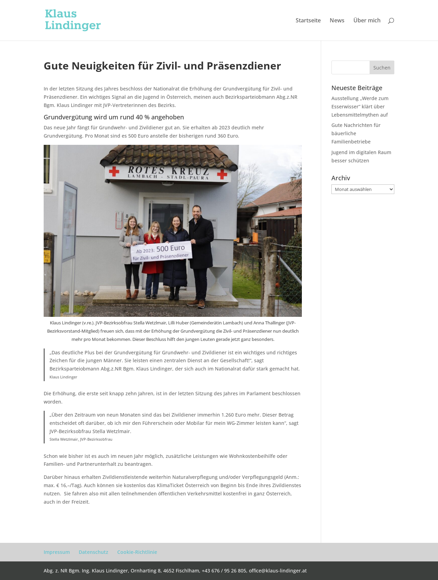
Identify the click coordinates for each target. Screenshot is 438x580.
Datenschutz (93, 552)
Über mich (367, 21)
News (337, 21)
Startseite (308, 21)
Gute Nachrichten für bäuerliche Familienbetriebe (356, 133)
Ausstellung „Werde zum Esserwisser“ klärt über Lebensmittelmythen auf (359, 106)
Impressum (57, 552)
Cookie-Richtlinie (137, 552)
